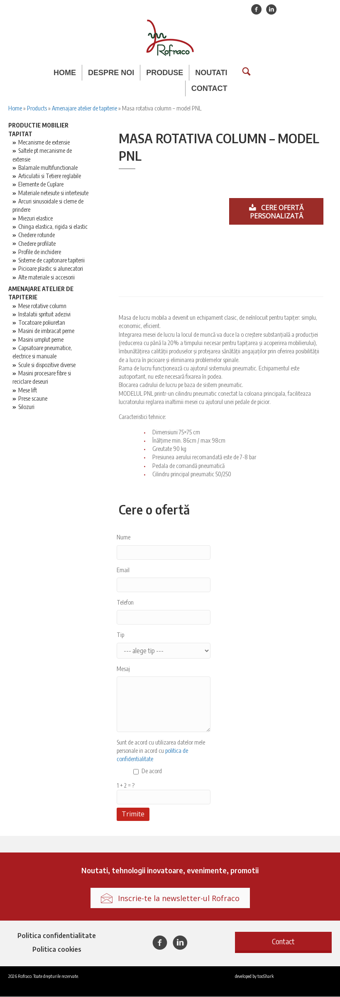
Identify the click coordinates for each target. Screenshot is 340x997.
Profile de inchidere (39, 252)
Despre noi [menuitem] (111, 73)
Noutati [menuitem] (211, 73)
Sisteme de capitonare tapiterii (51, 260)
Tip (120, 635)
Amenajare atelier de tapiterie (84, 108)
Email (123, 570)
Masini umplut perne (41, 339)
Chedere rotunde (36, 235)
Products (37, 108)
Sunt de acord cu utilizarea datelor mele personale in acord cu (161, 751)
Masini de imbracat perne (46, 331)
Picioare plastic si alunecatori (50, 269)
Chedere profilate (37, 243)
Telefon (125, 602)
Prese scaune (32, 398)
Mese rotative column (42, 306)
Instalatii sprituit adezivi (44, 314)
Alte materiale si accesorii (46, 277)
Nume (123, 537)
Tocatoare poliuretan (41, 322)
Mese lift (27, 390)
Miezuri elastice (35, 218)
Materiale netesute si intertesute (53, 193)
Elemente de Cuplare (41, 185)
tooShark (265, 976)
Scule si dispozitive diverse (47, 365)
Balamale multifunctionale (48, 167)
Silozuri (26, 407)
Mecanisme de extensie (44, 142)
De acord (152, 771)
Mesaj (123, 669)
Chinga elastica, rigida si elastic (53, 226)
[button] (283, 941)
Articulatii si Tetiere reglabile (49, 176)
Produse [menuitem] (164, 73)
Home (15, 108)
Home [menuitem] (65, 73)
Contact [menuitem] (209, 88)
